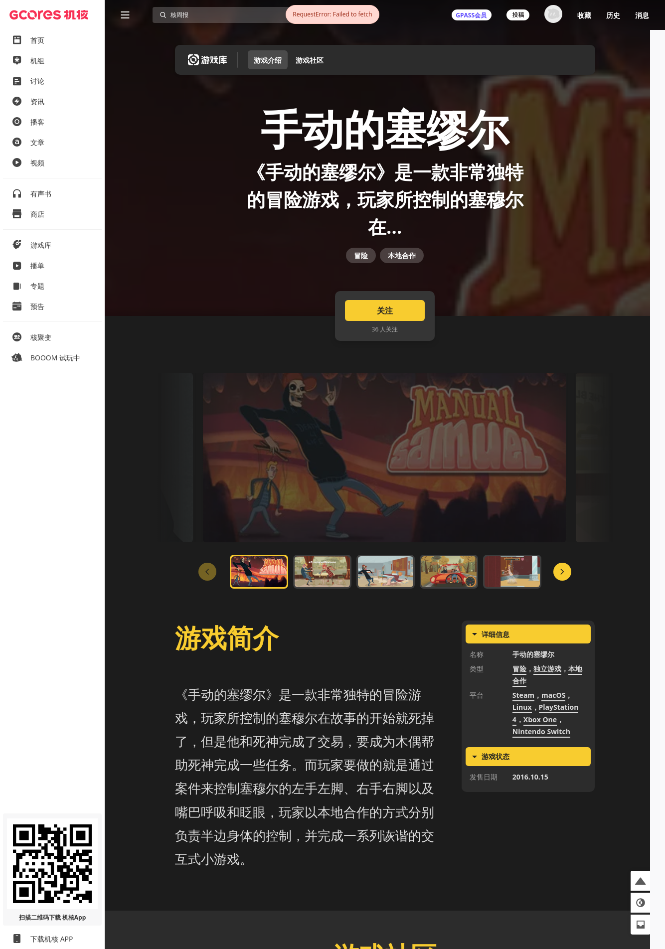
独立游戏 (547, 701)
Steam (523, 727)
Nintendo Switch (541, 764)
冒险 (361, 277)
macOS (553, 727)
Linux (522, 740)
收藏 (584, 15)
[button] (641, 881)
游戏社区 (310, 60)
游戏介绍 (268, 60)
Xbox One (540, 752)
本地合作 (402, 277)
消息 (642, 15)
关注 (385, 342)
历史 (613, 15)
